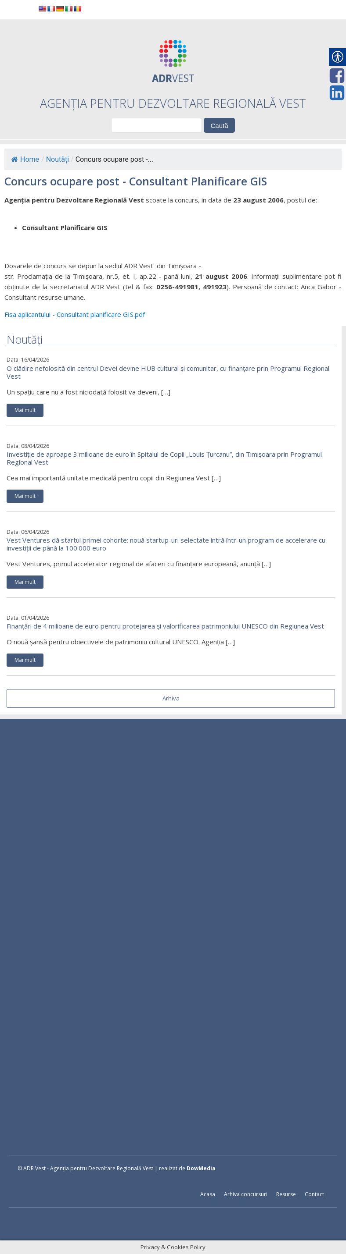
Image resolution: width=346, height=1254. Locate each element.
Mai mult (25, 410)
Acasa (207, 1194)
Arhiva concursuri (245, 1194)
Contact (314, 1194)
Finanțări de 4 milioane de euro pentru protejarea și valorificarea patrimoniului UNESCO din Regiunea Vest (165, 626)
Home (25, 159)
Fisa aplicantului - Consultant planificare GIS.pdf (74, 314)
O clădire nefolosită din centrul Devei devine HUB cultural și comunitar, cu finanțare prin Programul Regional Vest (168, 372)
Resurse (286, 1194)
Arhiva (171, 698)
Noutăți (57, 159)
